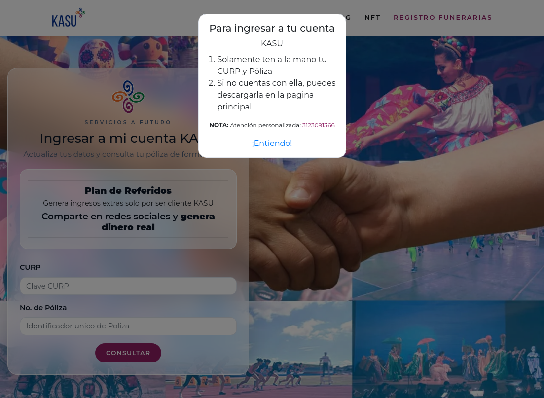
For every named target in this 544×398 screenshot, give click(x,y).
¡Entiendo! (272, 143)
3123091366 (318, 125)
